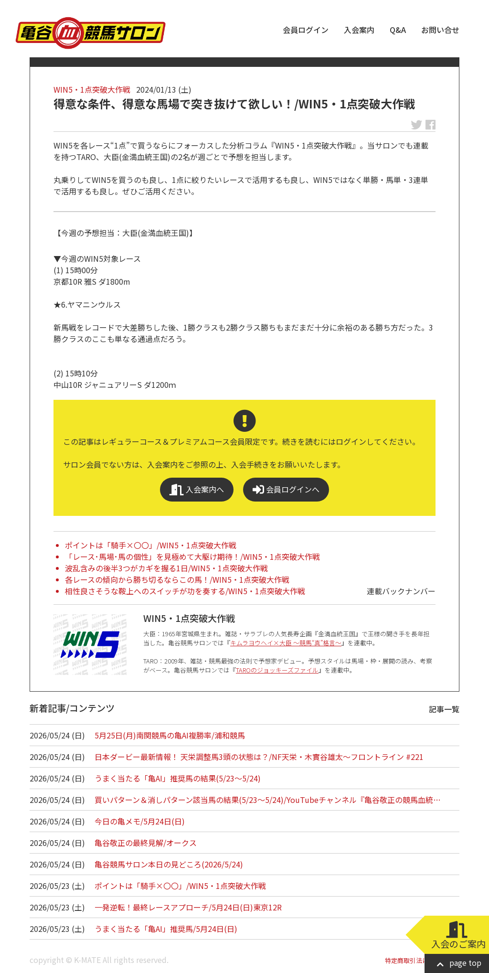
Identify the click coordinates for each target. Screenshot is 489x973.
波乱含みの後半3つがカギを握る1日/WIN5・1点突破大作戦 (166, 568)
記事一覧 (444, 709)
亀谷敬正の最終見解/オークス (146, 842)
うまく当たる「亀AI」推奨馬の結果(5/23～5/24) (178, 778)
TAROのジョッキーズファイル (277, 669)
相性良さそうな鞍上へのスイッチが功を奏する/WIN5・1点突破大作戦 (185, 591)
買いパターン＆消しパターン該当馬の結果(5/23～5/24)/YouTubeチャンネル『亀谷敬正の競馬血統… (268, 799)
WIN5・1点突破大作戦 (91, 89)
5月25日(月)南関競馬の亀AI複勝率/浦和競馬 (170, 735)
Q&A (398, 29)
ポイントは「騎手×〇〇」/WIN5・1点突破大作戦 (150, 545)
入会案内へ (197, 489)
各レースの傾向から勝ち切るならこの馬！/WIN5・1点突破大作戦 (177, 579)
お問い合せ (440, 29)
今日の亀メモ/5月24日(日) (140, 821)
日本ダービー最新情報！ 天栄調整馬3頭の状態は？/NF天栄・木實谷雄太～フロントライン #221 (259, 756)
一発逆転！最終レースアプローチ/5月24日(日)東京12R (188, 907)
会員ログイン (306, 29)
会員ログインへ (286, 489)
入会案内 (359, 29)
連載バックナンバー (401, 591)
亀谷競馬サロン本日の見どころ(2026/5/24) (169, 864)
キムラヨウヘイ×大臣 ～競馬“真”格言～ (285, 642)
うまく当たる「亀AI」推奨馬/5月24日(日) (166, 928)
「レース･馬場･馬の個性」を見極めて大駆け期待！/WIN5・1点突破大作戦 (192, 556)
